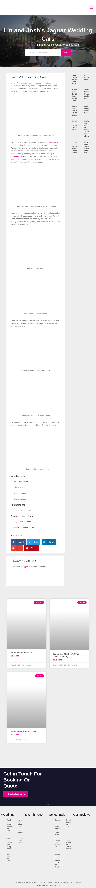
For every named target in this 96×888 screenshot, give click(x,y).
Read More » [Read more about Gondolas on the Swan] (15, 656)
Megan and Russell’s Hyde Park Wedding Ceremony (76, 147)
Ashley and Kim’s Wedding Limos (76, 110)
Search (66, 52)
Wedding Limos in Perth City (88, 109)
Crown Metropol (20, 499)
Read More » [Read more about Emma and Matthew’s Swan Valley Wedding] (58, 660)
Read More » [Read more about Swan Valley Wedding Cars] (15, 735)
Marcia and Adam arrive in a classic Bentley (20, 826)
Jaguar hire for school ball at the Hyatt (57, 860)
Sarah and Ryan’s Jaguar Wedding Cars (10, 825)
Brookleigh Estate (21, 481)
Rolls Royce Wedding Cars (10, 857)
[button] (91, 7)
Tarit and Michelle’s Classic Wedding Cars (88, 94)
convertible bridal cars (19, 156)
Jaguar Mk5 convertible (23, 521)
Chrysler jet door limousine (24, 527)
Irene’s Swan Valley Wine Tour (75, 79)
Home (19, 44)
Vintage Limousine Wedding (22, 840)
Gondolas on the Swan (21, 652)
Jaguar (30, 44)
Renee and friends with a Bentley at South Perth (57, 827)
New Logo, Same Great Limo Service (87, 147)
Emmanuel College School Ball (59, 843)
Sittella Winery (19, 487)
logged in (26, 567)
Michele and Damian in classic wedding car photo (87, 128)
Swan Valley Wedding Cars (23, 731)
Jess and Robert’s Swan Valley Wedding (10, 843)
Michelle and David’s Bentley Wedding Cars (76, 95)
